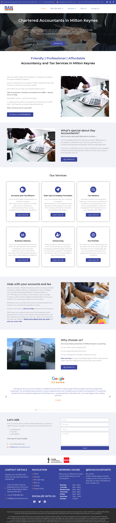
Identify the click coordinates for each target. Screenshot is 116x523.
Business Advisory (23, 241)
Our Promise (93, 241)
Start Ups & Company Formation (58, 196)
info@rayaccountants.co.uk (19, 447)
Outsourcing (58, 241)
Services (72, 8)
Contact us (95, 8)
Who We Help (56, 8)
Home (43, 8)
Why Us (83, 8)
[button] (58, 43)
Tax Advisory (93, 196)
